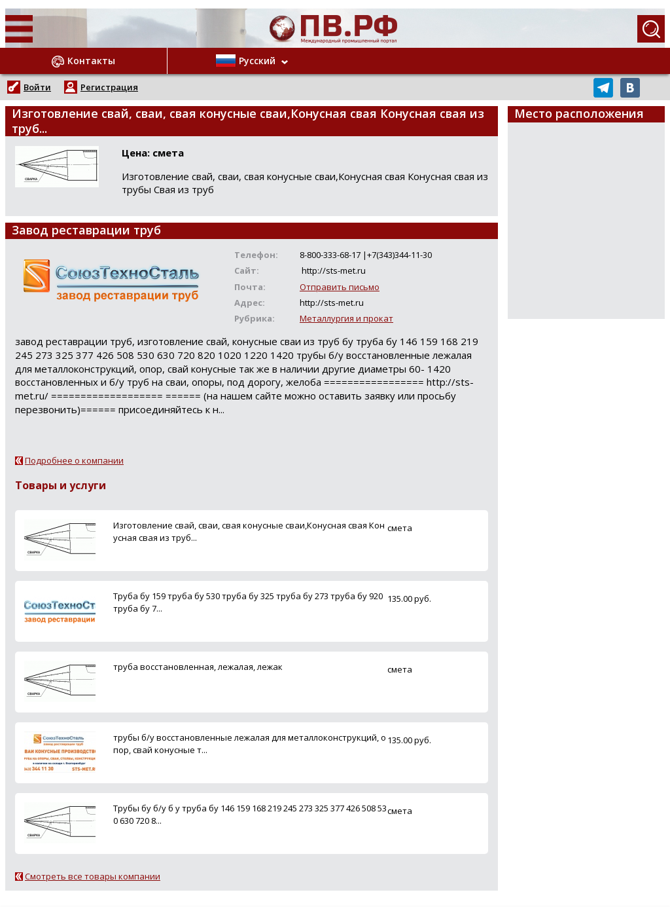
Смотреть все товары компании (92, 876)
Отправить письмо (339, 287)
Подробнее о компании (74, 460)
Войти (37, 87)
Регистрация (109, 87)
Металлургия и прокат (346, 318)
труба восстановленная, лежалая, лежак (198, 667)
